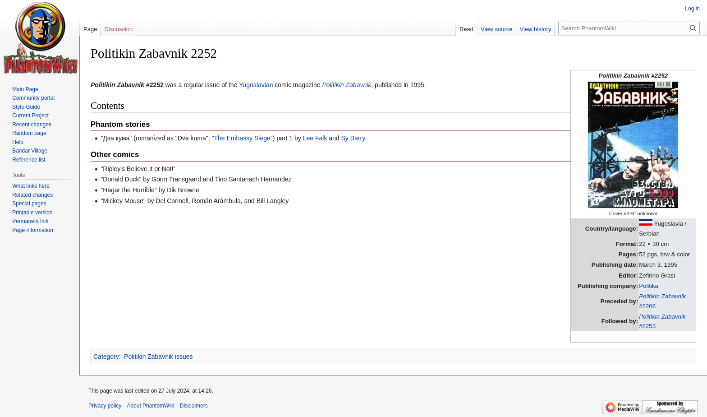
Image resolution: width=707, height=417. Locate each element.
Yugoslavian (256, 84)
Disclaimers (194, 406)
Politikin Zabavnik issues (158, 356)
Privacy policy (104, 406)
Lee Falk (315, 138)
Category (106, 356)
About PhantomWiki (150, 406)
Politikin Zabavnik (346, 84)
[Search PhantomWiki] (629, 28)
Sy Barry (353, 138)
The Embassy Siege (242, 138)
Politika (648, 286)
